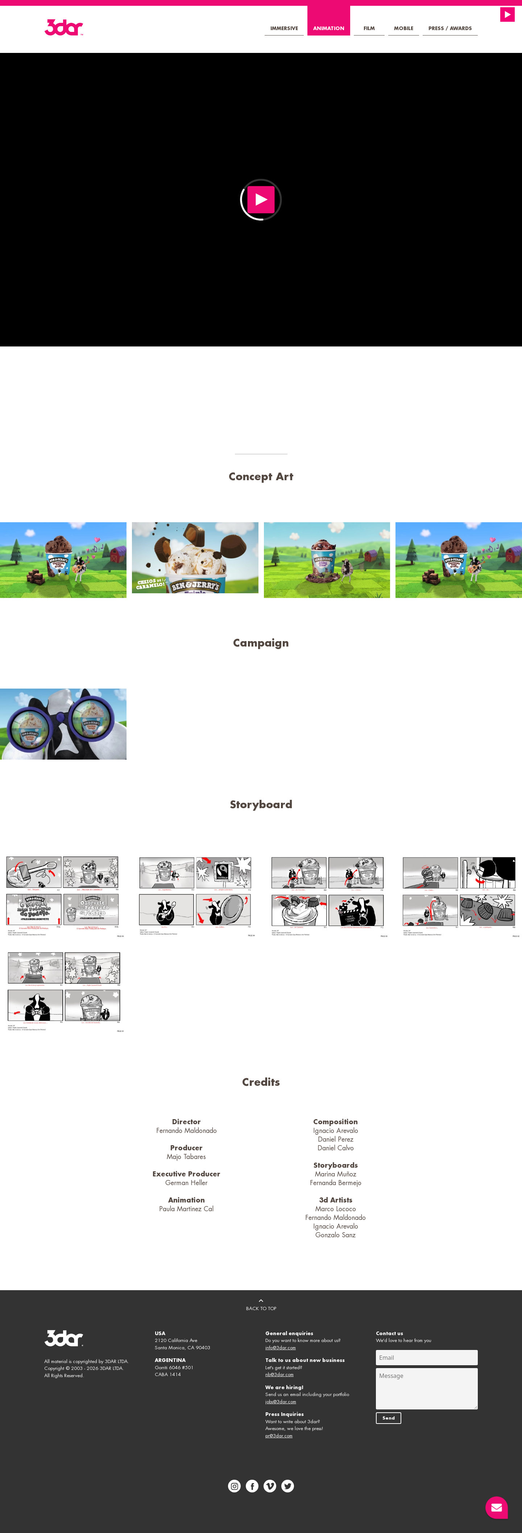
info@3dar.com (280, 1347)
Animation (328, 28)
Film (369, 28)
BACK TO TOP (261, 1303)
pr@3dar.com (279, 1435)
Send (388, 1418)
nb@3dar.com (279, 1374)
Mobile (403, 28)
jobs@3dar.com (280, 1401)
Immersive (284, 28)
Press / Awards (450, 28)
